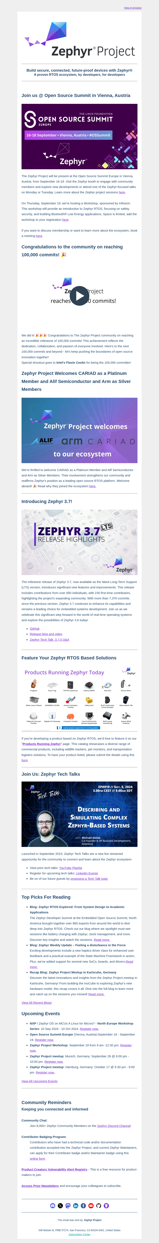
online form (37, 1158)
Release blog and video (46, 634)
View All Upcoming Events (40, 1081)
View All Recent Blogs (37, 1002)
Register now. (89, 1029)
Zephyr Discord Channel (114, 1126)
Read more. (102, 939)
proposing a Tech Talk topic (89, 878)
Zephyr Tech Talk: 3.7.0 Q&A (49, 639)
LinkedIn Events (87, 873)
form (25, 760)
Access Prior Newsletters (40, 1186)
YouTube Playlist (70, 868)
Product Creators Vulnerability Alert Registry (54, 1169)
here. (92, 486)
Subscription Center (79, 1234)
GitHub (35, 628)
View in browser (133, 7)
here (122, 192)
